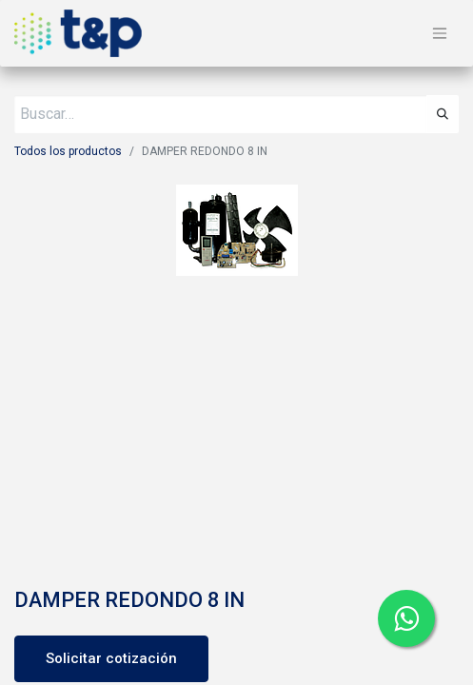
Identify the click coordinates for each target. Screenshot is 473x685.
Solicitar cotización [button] (111, 658)
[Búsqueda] (442, 114)
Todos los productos (68, 151)
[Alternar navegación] (440, 33)
